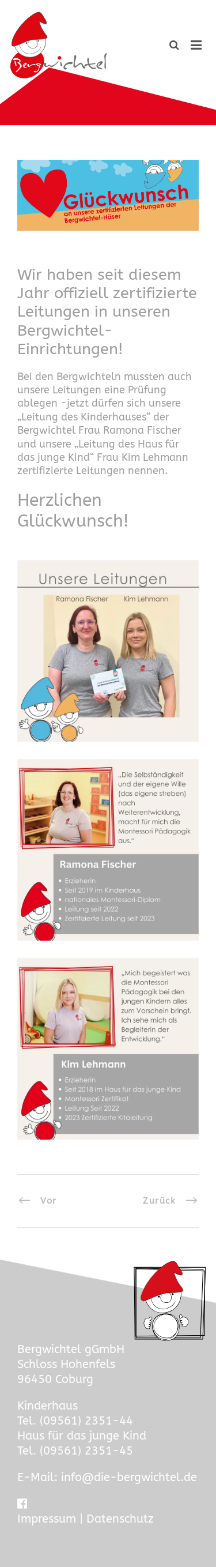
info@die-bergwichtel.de (129, 1477)
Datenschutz (119, 1518)
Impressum (46, 1518)
